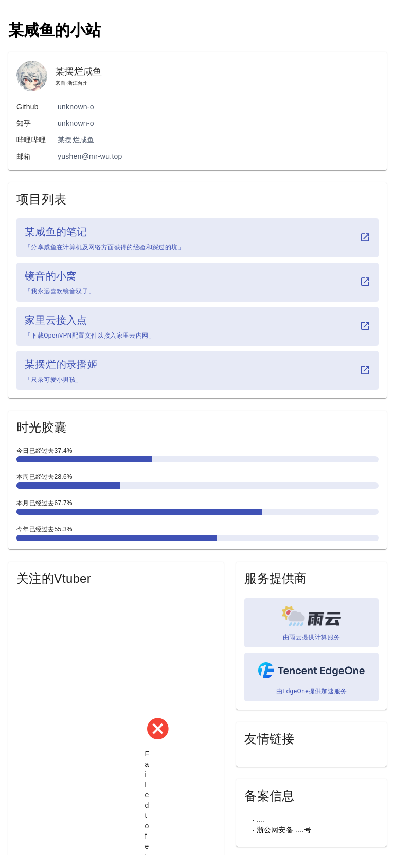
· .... (258, 819)
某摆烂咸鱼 (76, 140)
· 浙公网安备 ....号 (281, 830)
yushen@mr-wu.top (90, 156)
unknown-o (76, 107)
